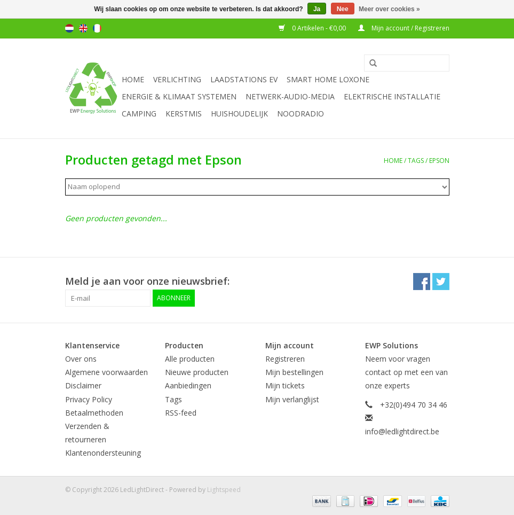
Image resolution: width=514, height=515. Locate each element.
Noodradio (300, 113)
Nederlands (69, 28)
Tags (416, 160)
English (83, 28)
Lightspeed (224, 489)
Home (133, 79)
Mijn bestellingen (294, 372)
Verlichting (177, 79)
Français (97, 28)
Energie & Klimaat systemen (179, 96)
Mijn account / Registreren (403, 28)
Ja (316, 9)
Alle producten (190, 359)
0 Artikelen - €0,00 (313, 28)
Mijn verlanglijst (292, 399)
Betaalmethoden (94, 413)
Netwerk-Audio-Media (290, 96)
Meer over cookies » (389, 9)
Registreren (285, 359)
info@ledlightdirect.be (402, 431)
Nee (343, 9)
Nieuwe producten (196, 372)
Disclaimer (83, 385)
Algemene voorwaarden (106, 372)
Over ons (81, 359)
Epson (439, 160)
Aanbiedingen (188, 385)
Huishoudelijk (239, 113)
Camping (139, 113)
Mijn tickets (285, 385)
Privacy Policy (88, 399)
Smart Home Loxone (328, 79)
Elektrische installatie (392, 96)
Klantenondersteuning (103, 453)
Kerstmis (183, 113)
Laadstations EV (244, 79)
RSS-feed (180, 413)
